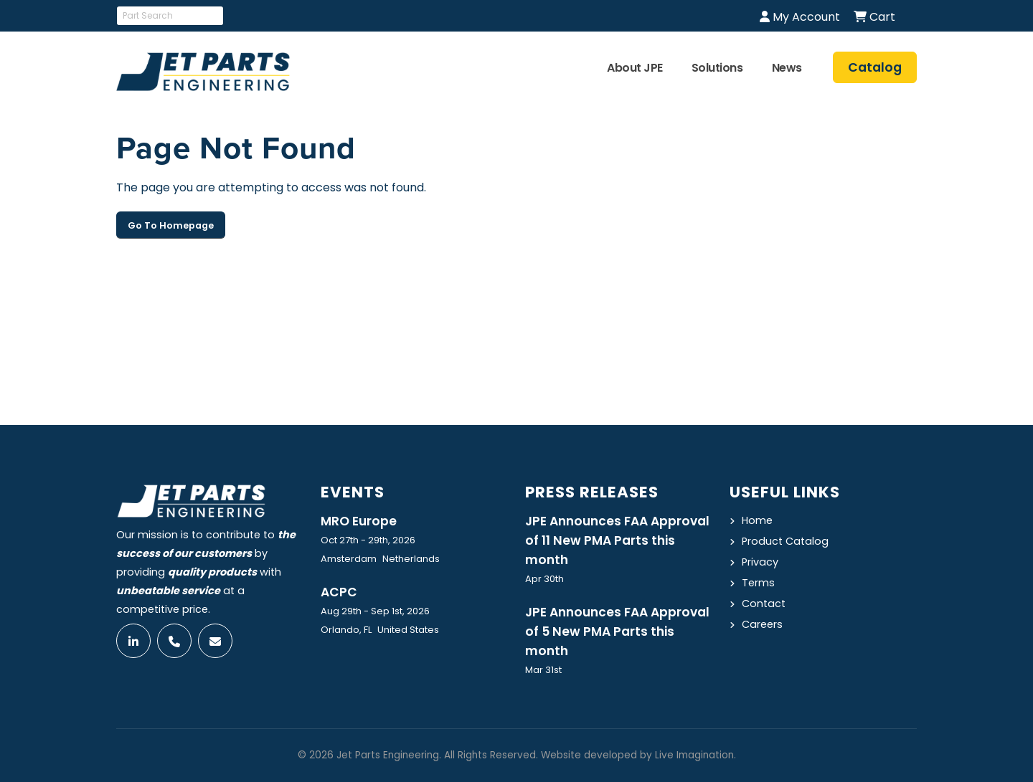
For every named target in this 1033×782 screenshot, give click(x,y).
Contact (764, 603)
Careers (762, 624)
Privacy (760, 562)
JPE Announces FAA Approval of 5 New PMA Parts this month (617, 631)
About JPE (635, 67)
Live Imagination (694, 755)
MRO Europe (359, 521)
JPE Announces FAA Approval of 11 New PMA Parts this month (617, 540)
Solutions (717, 67)
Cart (874, 17)
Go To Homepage (171, 225)
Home (757, 520)
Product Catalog (785, 541)
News (787, 67)
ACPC (339, 592)
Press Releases (592, 492)
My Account (800, 17)
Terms (758, 583)
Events (353, 492)
